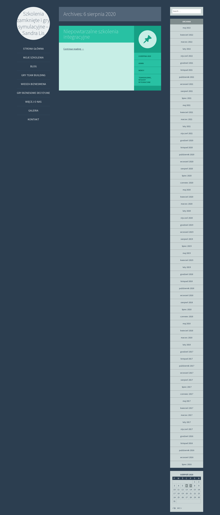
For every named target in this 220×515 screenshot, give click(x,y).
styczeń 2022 (187, 56)
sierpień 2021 (187, 91)
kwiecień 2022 (186, 34)
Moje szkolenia (33, 57)
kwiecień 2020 (186, 196)
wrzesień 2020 (186, 161)
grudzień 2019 (186, 225)
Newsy (141, 70)
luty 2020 (187, 210)
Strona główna (33, 48)
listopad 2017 (187, 358)
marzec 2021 (186, 119)
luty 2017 (187, 422)
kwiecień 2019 (186, 260)
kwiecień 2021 (186, 112)
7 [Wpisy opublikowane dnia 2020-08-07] (190, 485)
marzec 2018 (186, 337)
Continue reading (73, 48)
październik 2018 (186, 288)
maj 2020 (187, 189)
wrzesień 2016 (186, 457)
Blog (33, 66)
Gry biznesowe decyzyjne (33, 93)
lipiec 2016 (186, 464)
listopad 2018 (187, 281)
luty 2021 (187, 126)
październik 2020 (186, 154)
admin (141, 63)
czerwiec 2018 (186, 316)
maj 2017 (187, 401)
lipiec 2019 (186, 246)
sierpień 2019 (187, 239)
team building (145, 77)
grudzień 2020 (186, 140)
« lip (174, 508)
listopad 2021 (187, 70)
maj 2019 (187, 253)
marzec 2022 (186, 41)
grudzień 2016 (186, 436)
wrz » (179, 508)
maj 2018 (187, 323)
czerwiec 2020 (186, 182)
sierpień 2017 (187, 379)
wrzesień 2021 (186, 84)
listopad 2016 (187, 443)
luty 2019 (187, 267)
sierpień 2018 (187, 302)
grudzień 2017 (186, 351)
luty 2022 (187, 48)
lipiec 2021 (186, 98)
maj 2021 (187, 105)
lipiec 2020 (186, 175)
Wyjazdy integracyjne (144, 81)
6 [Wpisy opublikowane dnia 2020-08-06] (186, 485)
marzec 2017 (186, 415)
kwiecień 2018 (186, 330)
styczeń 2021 (187, 133)
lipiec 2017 (186, 387)
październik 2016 (186, 450)
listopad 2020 (187, 147)
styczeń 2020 (187, 218)
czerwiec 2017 (186, 394)
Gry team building (33, 75)
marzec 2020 (186, 203)
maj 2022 (187, 27)
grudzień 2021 (186, 63)
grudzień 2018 (186, 274)
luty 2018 (187, 344)
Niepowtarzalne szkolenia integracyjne (90, 34)
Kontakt (33, 119)
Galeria (33, 110)
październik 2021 (186, 77)
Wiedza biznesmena (33, 84)
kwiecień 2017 (186, 408)
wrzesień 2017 (186, 372)
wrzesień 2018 (186, 295)
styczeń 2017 (187, 429)
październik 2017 (186, 365)
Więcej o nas (33, 101)
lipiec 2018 (186, 309)
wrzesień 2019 (186, 232)
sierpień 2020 (187, 168)
